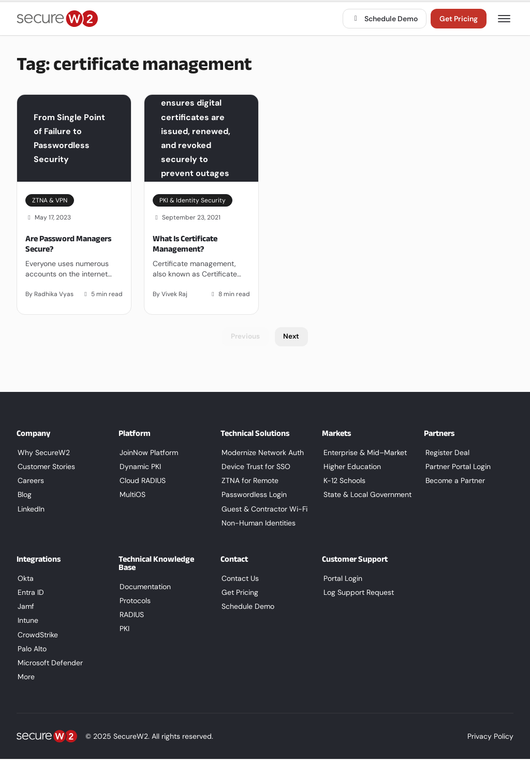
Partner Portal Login (456, 467)
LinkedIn (30, 509)
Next (292, 337)
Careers (30, 481)
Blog (24, 495)
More (25, 677)
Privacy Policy (490, 737)
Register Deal (446, 453)
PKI (123, 629)
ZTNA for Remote (248, 481)
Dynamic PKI (139, 467)
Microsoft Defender (49, 663)
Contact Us (239, 578)
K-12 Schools (343, 481)
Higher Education (350, 467)
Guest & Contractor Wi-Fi (263, 509)
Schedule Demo (384, 18)
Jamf (25, 607)
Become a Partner (453, 481)
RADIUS (131, 615)
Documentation (144, 587)
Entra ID (30, 593)
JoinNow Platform (148, 453)
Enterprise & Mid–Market (363, 453)
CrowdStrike (37, 635)
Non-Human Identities (257, 523)
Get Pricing (458, 18)
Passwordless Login (253, 495)
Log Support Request (357, 593)
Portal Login (341, 578)
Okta (25, 578)
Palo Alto (31, 649)
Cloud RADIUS (142, 481)
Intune (27, 621)
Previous (245, 337)
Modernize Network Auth (261, 453)
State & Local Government (366, 495)
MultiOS (131, 495)
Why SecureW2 (43, 453)
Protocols (134, 601)
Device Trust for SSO (254, 467)
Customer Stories (45, 467)
